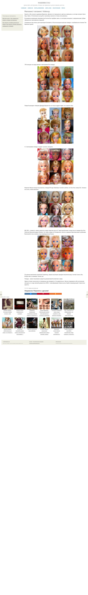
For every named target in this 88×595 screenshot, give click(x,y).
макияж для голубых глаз (33, 288)
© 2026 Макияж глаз (6, 341)
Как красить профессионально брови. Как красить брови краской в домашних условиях (12, 24)
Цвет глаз (48, 8)
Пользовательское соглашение (38, 341)
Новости (30, 8)
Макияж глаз (44, 3)
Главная (23, 8)
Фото (63, 8)
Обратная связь (58, 341)
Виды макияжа (39, 8)
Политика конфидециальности (34, 343)
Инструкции (56, 8)
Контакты (30, 341)
